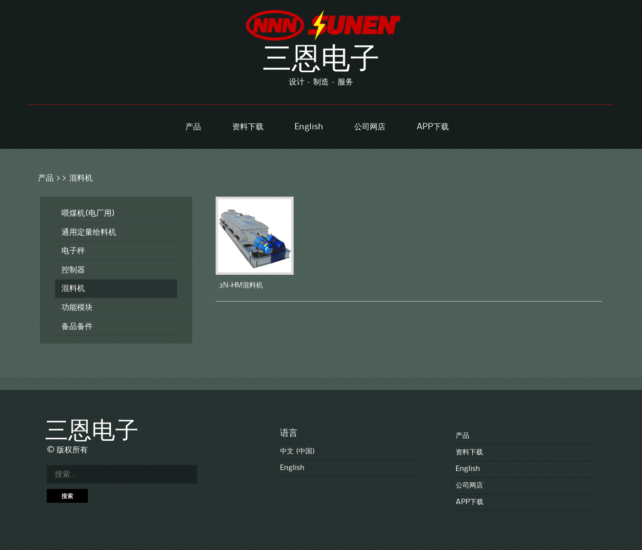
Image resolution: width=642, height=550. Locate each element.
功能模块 (77, 307)
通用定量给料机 (88, 232)
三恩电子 (321, 61)
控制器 (73, 270)
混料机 (81, 178)
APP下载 (433, 127)
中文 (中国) (297, 451)
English (309, 127)
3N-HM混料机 (241, 285)
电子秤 (73, 251)
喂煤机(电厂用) (88, 213)
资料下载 (247, 127)
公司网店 (369, 127)
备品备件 (77, 326)
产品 (193, 127)
